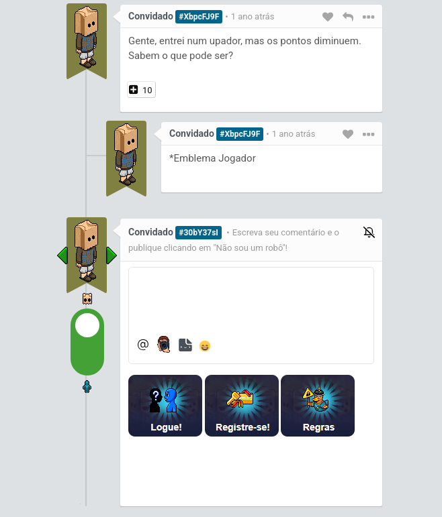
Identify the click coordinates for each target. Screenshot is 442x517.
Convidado (150, 16)
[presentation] (235, 471)
